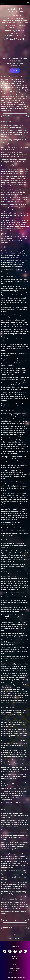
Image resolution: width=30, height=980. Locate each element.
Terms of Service (15, 968)
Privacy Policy (15, 966)
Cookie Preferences (15, 972)
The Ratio (5, 803)
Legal (15, 970)
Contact (15, 964)
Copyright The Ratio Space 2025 (15, 977)
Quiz (15, 71)
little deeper (16, 240)
